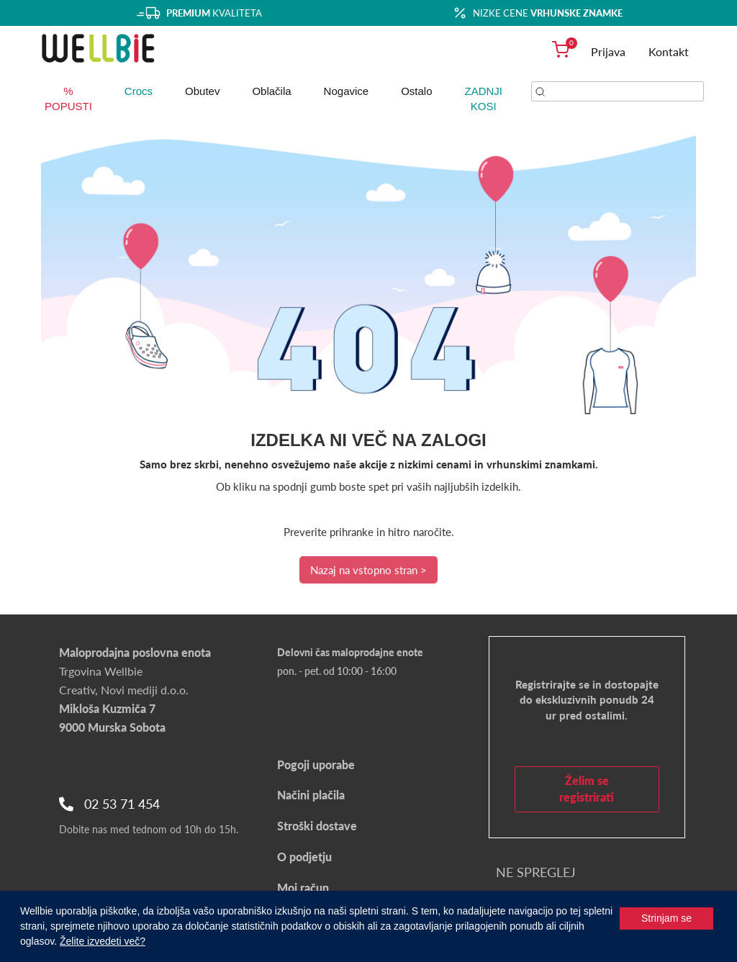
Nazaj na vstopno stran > (368, 569)
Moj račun (303, 887)
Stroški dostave (317, 825)
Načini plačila (311, 795)
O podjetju (304, 856)
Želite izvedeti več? (102, 941)
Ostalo (416, 91)
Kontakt (668, 51)
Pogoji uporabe (316, 764)
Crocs (139, 91)
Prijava (608, 51)
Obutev (202, 91)
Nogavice (346, 91)
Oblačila (271, 91)
